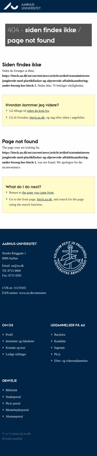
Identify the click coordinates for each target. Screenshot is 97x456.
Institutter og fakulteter (20, 341)
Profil (9, 334)
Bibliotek (11, 390)
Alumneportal (14, 416)
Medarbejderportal (17, 410)
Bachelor (60, 334)
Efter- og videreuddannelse (71, 360)
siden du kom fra (38, 110)
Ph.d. (57, 354)
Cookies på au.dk (20, 433)
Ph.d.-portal (13, 403)
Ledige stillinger (16, 354)
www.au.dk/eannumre (32, 293)
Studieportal (13, 397)
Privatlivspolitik (12, 438)
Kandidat (60, 341)
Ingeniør (59, 347)
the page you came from (38, 192)
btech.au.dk (37, 117)
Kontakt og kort (16, 347)
